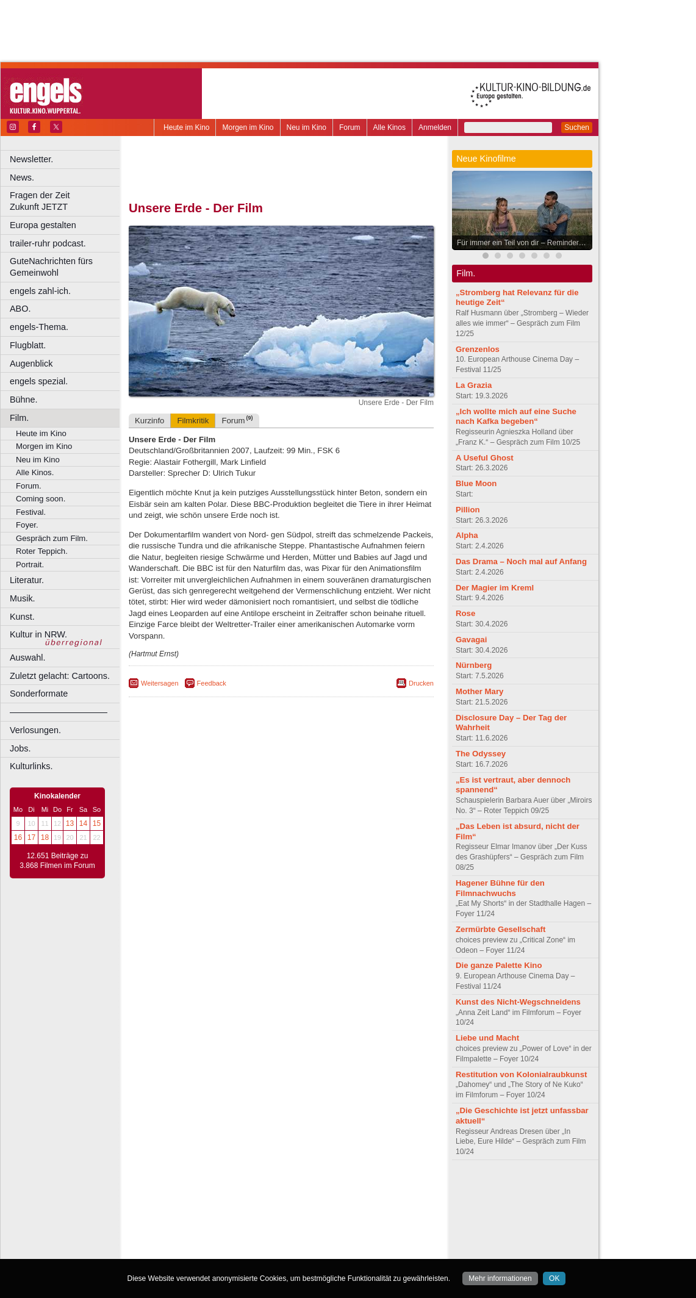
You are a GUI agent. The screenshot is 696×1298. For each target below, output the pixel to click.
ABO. (20, 309)
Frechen (222, 1220)
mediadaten (380, 1189)
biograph (183, 1200)
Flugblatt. (28, 345)
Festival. (31, 512)
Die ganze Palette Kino (499, 965)
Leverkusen (218, 1230)
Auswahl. (27, 657)
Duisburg (371, 1210)
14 (83, 823)
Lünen (250, 1230)
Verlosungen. (35, 730)
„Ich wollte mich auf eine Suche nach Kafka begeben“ (516, 416)
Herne (326, 1220)
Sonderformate (39, 693)
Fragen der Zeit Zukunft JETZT (66, 201)
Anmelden (434, 127)
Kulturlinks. (31, 766)
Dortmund (297, 1210)
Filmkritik (193, 420)
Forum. (28, 485)
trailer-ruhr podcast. (48, 243)
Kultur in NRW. (38, 634)
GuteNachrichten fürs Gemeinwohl (51, 267)
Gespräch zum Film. (52, 538)
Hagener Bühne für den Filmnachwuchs (500, 888)
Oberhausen (341, 1230)
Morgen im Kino (247, 127)
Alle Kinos (389, 127)
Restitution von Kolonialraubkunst (521, 1074)
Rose (465, 613)
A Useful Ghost (485, 457)
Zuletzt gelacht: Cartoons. (60, 676)
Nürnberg (474, 665)
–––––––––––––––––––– (58, 712)
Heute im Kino (186, 127)
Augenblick (31, 363)
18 (45, 837)
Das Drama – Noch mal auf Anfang (521, 561)
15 (97, 823)
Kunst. (22, 617)
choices (216, 1200)
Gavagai (471, 639)
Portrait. (30, 564)
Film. (19, 418)
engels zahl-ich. (40, 291)
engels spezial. (39, 381)
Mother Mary (479, 691)
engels (245, 1200)
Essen (194, 1220)
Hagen (301, 1220)
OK (554, 1278)
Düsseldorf (335, 1210)
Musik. (22, 598)
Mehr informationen (499, 1278)
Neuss (306, 1230)
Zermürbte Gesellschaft (500, 929)
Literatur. (27, 580)
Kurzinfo (149, 420)
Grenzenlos (478, 349)
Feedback (211, 683)
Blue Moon (476, 483)
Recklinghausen (240, 1240)
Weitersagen (160, 683)
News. (22, 177)
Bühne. (24, 399)
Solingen (284, 1240)
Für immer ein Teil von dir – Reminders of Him (525, 242)
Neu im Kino (306, 127)
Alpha (467, 535)
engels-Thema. (39, 327)
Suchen (576, 127)
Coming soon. (40, 498)
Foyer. (27, 524)
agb (349, 1189)
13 (70, 823)
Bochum (187, 1210)
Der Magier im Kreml (495, 587)
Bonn (214, 1210)
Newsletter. (31, 159)
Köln (369, 1220)
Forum (350, 127)
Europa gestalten (43, 225)
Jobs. (20, 748)
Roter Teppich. (42, 551)
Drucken (421, 683)
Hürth (348, 1220)
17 (31, 837)
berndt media (228, 1189)
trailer (281, 1200)
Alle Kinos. (35, 472)
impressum (274, 1189)
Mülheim (278, 1230)
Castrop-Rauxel (251, 1210)
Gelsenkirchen (262, 1220)
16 (18, 837)
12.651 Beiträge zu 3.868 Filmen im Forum (57, 861)
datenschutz (317, 1189)
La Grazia (474, 385)
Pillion (468, 509)
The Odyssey (481, 753)
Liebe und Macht (487, 1037)
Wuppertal (331, 1240)
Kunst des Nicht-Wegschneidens (518, 1001)
